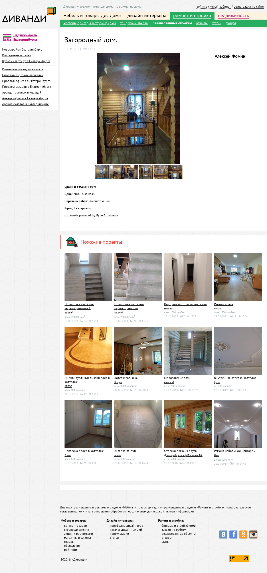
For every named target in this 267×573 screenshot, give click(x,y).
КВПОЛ (68, 385)
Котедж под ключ (126, 378)
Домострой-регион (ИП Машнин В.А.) (183, 454)
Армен (117, 454)
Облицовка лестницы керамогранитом (129, 306)
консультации (119, 533)
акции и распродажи (78, 533)
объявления (72, 545)
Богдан (118, 381)
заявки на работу (174, 529)
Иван (216, 454)
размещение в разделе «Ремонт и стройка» (194, 507)
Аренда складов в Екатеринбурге (25, 104)
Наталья (168, 308)
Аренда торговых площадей (21, 92)
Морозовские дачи (177, 378)
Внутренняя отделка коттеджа (185, 304)
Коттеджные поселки (16, 55)
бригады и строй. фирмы (179, 525)
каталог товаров (75, 525)
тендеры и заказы (134, 23)
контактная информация (176, 511)
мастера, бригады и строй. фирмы (89, 23)
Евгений (69, 312)
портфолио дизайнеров (126, 525)
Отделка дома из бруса (180, 450)
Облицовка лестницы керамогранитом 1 (79, 306)
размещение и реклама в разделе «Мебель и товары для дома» (118, 507)
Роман (217, 308)
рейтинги (70, 549)
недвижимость (233, 15)
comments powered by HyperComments (91, 215)
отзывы (202, 23)
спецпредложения (76, 529)
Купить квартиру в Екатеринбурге (26, 61)
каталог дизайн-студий (126, 529)
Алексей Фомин (230, 56)
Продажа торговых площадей (22, 75)
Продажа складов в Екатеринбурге (26, 87)
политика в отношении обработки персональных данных (118, 511)
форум (231, 23)
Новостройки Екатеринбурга (22, 49)
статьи (216, 23)
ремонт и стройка (192, 15)
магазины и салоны (77, 537)
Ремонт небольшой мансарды (234, 450)
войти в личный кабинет (213, 6)
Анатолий (169, 381)
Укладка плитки (125, 450)
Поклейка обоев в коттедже (84, 450)
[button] (208, 57)
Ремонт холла (223, 304)
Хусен (217, 381)
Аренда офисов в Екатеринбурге (25, 98)
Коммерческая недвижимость (22, 69)
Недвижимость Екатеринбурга (25, 37)
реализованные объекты (172, 23)
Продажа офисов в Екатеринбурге (26, 81)
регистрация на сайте (249, 6)
